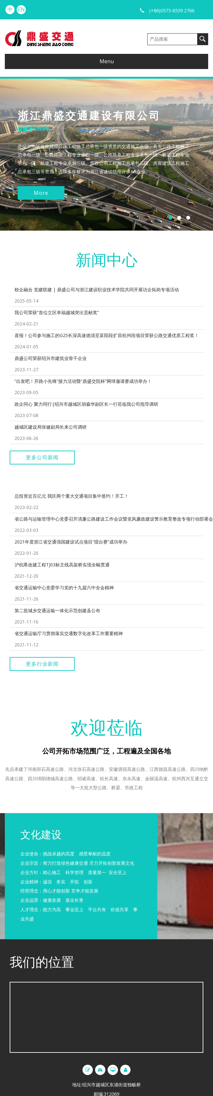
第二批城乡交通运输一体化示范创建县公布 (57, 610)
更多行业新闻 (42, 663)
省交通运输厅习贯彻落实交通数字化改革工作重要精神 (69, 633)
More (41, 192)
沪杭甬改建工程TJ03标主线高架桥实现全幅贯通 (62, 565)
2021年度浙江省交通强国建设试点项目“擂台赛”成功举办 (71, 542)
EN (21, 9)
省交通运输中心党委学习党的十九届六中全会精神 (64, 587)
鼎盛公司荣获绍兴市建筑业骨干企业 (51, 358)
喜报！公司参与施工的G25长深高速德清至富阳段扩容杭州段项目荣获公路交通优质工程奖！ (107, 335)
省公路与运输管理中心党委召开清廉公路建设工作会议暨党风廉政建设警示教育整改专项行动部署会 (114, 519)
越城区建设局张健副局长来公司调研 (51, 427)
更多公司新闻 (42, 457)
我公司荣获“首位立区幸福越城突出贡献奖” (57, 312)
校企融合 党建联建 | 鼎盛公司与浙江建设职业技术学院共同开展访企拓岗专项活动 (97, 289)
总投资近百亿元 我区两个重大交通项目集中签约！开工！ (72, 496)
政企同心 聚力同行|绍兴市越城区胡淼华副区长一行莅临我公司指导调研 (86, 404)
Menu (107, 61)
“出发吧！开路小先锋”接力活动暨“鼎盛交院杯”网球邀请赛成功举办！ (83, 381)
